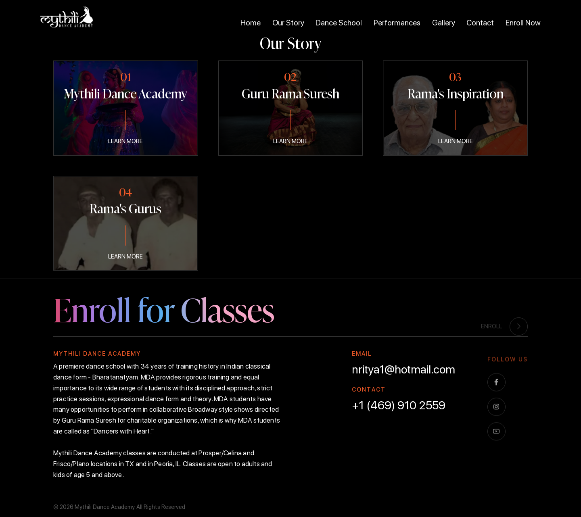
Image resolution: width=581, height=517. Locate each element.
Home (250, 22)
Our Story (288, 22)
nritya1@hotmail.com (403, 369)
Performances (397, 22)
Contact (480, 22)
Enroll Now (523, 22)
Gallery (443, 22)
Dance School (339, 22)
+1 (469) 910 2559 (398, 405)
